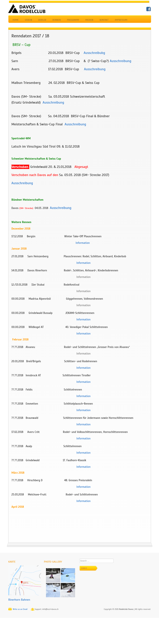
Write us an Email (20, 609)
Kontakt (104, 20)
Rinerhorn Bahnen (19, 599)
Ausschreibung (120, 61)
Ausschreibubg (94, 53)
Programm (73, 20)
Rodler (42, 20)
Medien (89, 20)
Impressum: (121, 20)
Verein (28, 20)
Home (16, 20)
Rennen (57, 20)
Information (83, 410)
